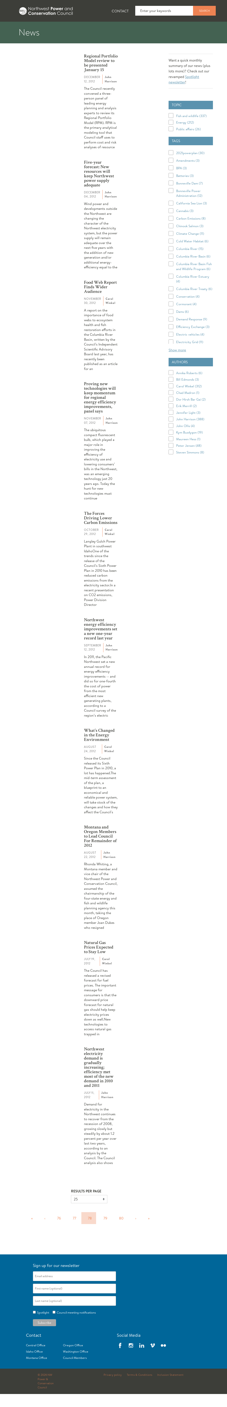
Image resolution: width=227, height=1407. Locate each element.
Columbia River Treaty (194, 302)
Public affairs (188, 142)
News (41, 28)
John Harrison (190, 432)
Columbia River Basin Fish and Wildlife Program (194, 279)
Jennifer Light (188, 425)
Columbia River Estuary (192, 292)
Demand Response (191, 332)
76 (59, 1231)
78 (90, 1231)
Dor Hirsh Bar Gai (191, 412)
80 (121, 1231)
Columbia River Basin (193, 269)
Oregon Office (73, 1358)
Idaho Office (34, 1364)
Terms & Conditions (139, 1388)
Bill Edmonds (187, 392)
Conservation (188, 309)
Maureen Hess (188, 452)
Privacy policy (113, 1388)
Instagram (131, 1358)
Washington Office (75, 1364)
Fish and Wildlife (77, 28)
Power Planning (121, 28)
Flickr (163, 1358)
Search (204, 11)
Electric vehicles (190, 347)
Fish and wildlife (191, 128)
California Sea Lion (191, 216)
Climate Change (190, 246)
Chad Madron (187, 405)
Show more (177, 362)
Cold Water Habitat (192, 254)
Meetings (159, 28)
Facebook (120, 1358)
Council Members (75, 1371)
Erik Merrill (186, 419)
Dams (182, 324)
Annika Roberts (189, 385)
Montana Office (36, 1371)
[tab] (13, 28)
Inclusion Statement (170, 1388)
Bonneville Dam (189, 196)
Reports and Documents (203, 28)
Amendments (188, 173)
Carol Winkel (189, 399)
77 (74, 1231)
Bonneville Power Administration (189, 206)
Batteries (185, 188)
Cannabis (184, 224)
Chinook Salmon (189, 239)
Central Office (35, 1358)
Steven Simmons (190, 465)
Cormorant (186, 317)
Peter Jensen (188, 458)
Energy (185, 135)
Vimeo (152, 1358)
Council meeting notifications (75, 1325)
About (16, 28)
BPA (181, 181)
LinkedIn (141, 1358)
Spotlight (42, 1325)
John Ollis (185, 438)
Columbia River (189, 261)
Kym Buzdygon (189, 445)
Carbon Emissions (191, 231)
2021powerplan (190, 166)
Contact (120, 10)
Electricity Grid (189, 355)
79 (105, 1231)
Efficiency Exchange (192, 339)
